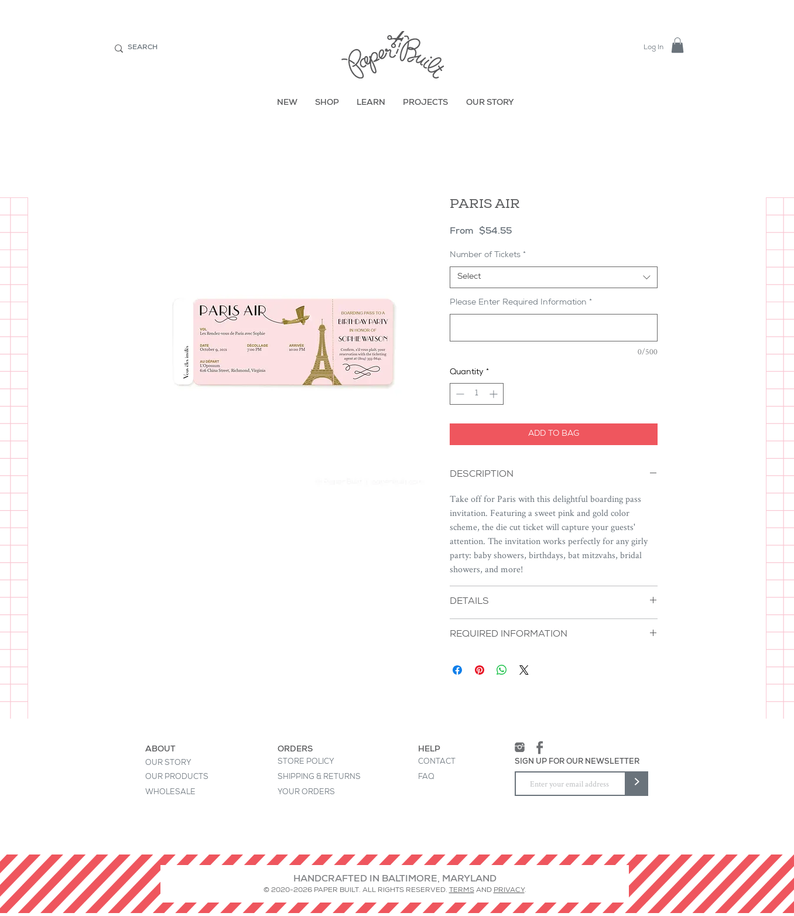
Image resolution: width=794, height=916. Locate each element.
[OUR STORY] (491, 103)
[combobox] (554, 277)
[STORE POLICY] (307, 762)
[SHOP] (327, 103)
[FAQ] (426, 778)
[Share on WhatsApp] (502, 670)
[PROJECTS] (426, 103)
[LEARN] (371, 103)
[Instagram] (519, 747)
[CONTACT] (437, 762)
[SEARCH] (196, 48)
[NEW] (287, 103)
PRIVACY (509, 890)
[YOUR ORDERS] (316, 793)
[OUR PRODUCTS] (184, 778)
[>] (636, 783)
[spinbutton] (476, 394)
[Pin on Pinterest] (480, 670)
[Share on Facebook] (457, 670)
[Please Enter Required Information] (553, 327)
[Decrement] (458, 394)
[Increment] (494, 394)
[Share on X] (524, 670)
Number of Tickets (488, 255)
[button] (677, 45)
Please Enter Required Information (521, 303)
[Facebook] (539, 747)
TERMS (461, 890)
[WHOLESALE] (184, 793)
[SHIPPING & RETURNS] (320, 778)
